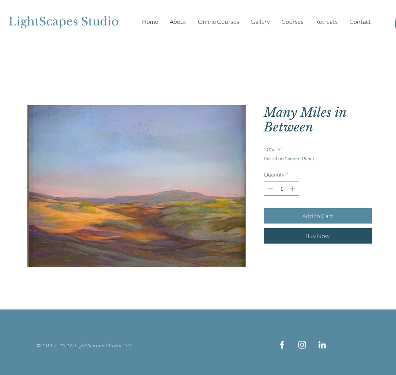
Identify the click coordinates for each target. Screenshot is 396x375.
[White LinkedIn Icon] (322, 345)
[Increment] (293, 188)
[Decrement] (270, 188)
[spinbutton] (281, 188)
